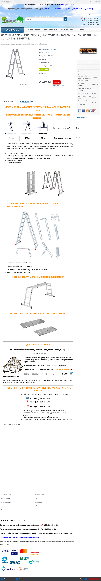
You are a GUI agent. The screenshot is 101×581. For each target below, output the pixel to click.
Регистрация (96, 1)
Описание (8, 101)
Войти (89, 1)
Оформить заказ (94, 579)
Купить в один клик (58, 85)
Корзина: (94, 15)
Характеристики (26, 101)
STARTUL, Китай (51, 49)
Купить (57, 82)
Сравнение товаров (24, 579)
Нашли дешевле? (82, 117)
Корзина (82, 579)
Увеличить (24, 84)
